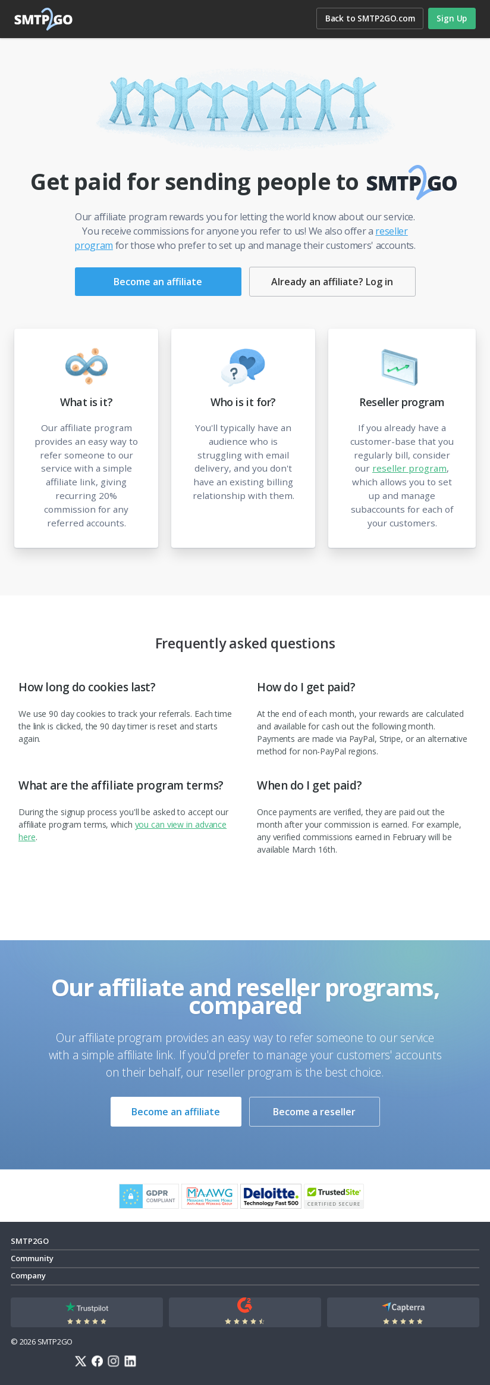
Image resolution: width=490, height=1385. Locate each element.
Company (28, 1275)
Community (32, 1258)
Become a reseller (314, 1111)
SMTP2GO (44, 19)
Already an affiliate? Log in (332, 281)
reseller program (409, 468)
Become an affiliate (158, 281)
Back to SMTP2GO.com (370, 18)
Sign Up (451, 18)
